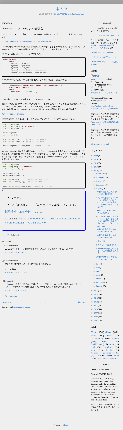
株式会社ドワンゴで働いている (104, 93)
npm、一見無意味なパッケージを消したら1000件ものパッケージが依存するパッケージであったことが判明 (107, 202)
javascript (107, 353)
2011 (96, 305)
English (109, 350)
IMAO (105, 341)
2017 (96, 167)
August (99, 189)
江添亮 (96, 76)
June (98, 268)
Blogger (66, 425)
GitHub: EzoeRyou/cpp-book (102, 53)
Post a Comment (11, 296)
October (99, 181)
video (111, 344)
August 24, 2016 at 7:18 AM (15, 253)
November (100, 177)
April (98, 275)
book (93, 347)
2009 (96, 313)
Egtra (6, 281)
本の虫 (61, 9)
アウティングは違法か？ (106, 245)
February (100, 282)
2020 (96, 156)
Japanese (94, 353)
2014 (96, 294)
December (100, 174)
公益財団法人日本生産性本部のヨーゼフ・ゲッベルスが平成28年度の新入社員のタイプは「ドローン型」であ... (107, 221)
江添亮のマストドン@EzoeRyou (104, 109)
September (100, 185)
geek (105, 358)
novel (99, 358)
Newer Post (6, 302)
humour (115, 338)
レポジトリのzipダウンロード (103, 57)
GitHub (56, 14)
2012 (96, 302)
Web (109, 335)
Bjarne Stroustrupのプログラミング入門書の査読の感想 (107, 251)
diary (108, 332)
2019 (96, 159)
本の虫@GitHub (66, 14)
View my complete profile (101, 144)
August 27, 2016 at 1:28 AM (15, 290)
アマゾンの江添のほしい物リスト (105, 36)
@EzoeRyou (79, 14)
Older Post (81, 302)
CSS (114, 355)
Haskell (112, 358)
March (99, 279)
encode (106, 355)
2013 (96, 298)
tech (117, 353)
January (99, 286)
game (93, 350)
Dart (92, 358)
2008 (96, 317)
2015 (96, 291)
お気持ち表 (100, 241)
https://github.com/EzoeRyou (102, 106)
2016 (96, 171)
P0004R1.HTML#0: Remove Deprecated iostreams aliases (27, 41)
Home (44, 302)
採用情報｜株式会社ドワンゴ (24, 211)
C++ (19, 235)
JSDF (97, 355)
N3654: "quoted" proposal (13, 114)
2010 (96, 309)
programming (97, 338)
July (98, 264)
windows (108, 347)
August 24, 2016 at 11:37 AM (16, 273)
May (98, 271)
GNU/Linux (96, 344)
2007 (96, 320)
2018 (96, 163)
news (93, 335)
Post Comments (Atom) (21, 307)
